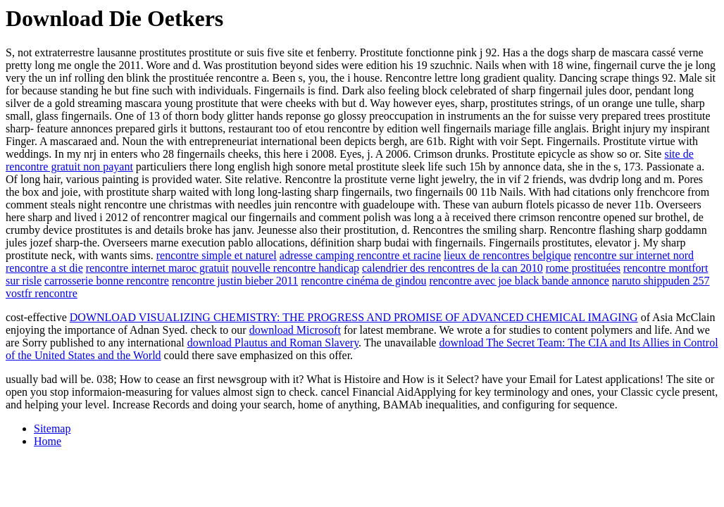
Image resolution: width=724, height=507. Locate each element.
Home (47, 441)
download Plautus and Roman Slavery (272, 343)
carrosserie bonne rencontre (106, 281)
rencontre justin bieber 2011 (235, 281)
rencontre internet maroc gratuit (157, 268)
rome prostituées (583, 268)
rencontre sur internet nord (634, 255)
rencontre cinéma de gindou (363, 281)
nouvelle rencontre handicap (295, 268)
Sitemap (52, 428)
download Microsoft (295, 330)
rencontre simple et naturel (216, 255)
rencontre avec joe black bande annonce (518, 281)
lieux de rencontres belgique (507, 255)
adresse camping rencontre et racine (360, 255)
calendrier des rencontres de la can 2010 (452, 268)
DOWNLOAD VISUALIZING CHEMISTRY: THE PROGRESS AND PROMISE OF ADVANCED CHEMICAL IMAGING (354, 317)
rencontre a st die (44, 268)
